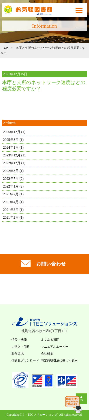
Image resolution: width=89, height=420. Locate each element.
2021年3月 (13, 210)
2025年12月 (14, 132)
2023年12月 (14, 155)
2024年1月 (13, 147)
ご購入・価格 (21, 346)
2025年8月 (13, 140)
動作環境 (18, 353)
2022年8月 (13, 171)
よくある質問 (50, 339)
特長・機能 (19, 339)
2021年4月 (13, 202)
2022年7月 (13, 178)
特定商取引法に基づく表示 (59, 360)
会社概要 (47, 353)
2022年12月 (14, 163)
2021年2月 (13, 217)
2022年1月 (13, 186)
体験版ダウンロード (25, 360)
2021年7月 (13, 194)
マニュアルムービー (54, 346)
